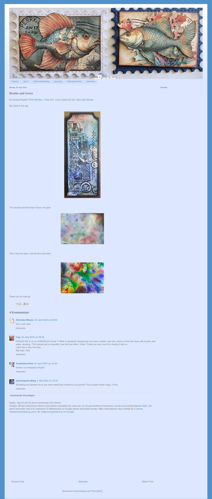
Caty (18, 337)
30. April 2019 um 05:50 (45, 320)
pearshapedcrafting (26, 381)
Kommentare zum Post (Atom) (88, 491)
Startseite (15, 81)
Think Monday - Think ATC (41, 100)
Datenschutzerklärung (41, 81)
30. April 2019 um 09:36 (32, 337)
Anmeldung (91, 81)
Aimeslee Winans (25, 320)
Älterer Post (147, 481)
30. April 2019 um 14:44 (45, 363)
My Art (26, 81)
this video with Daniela (82, 100)
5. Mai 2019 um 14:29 (47, 381)
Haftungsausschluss (74, 81)
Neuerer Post (17, 481)
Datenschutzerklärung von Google (57, 412)
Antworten (21, 328)
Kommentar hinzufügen (22, 395)
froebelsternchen (24, 363)
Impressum (58, 81)
